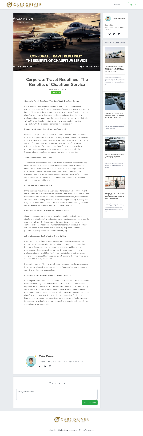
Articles (116, 4)
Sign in (133, 4)
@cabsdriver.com (67, 430)
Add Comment (89, 402)
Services (56, 92)
